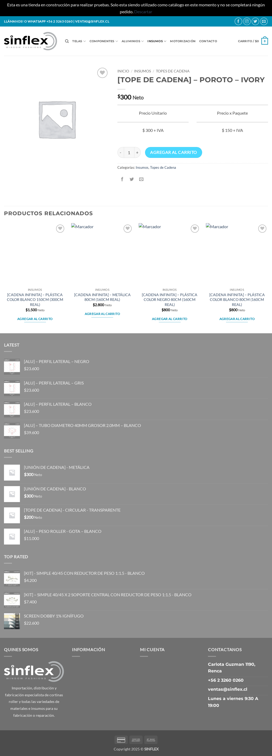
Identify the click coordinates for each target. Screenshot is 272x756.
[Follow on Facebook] (238, 21)
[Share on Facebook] (122, 179)
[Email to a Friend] (141, 179)
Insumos (156, 41)
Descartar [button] (143, 11)
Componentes (104, 41)
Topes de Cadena (173, 71)
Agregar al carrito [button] (35, 319)
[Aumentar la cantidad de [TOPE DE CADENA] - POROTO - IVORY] (137, 152)
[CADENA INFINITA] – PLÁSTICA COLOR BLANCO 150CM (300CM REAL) (35, 299)
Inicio (123, 71)
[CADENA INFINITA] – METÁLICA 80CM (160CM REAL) (102, 297)
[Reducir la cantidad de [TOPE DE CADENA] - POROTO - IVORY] (120, 152)
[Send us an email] (264, 21)
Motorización (183, 41)
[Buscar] (67, 41)
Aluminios (133, 41)
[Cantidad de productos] (129, 152)
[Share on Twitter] (131, 179)
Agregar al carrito (173, 152)
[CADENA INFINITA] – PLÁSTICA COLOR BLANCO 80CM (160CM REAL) (237, 299)
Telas (79, 41)
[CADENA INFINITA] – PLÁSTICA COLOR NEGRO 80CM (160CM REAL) (169, 299)
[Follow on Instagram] (247, 21)
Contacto (208, 41)
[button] (253, 41)
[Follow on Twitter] (255, 21)
